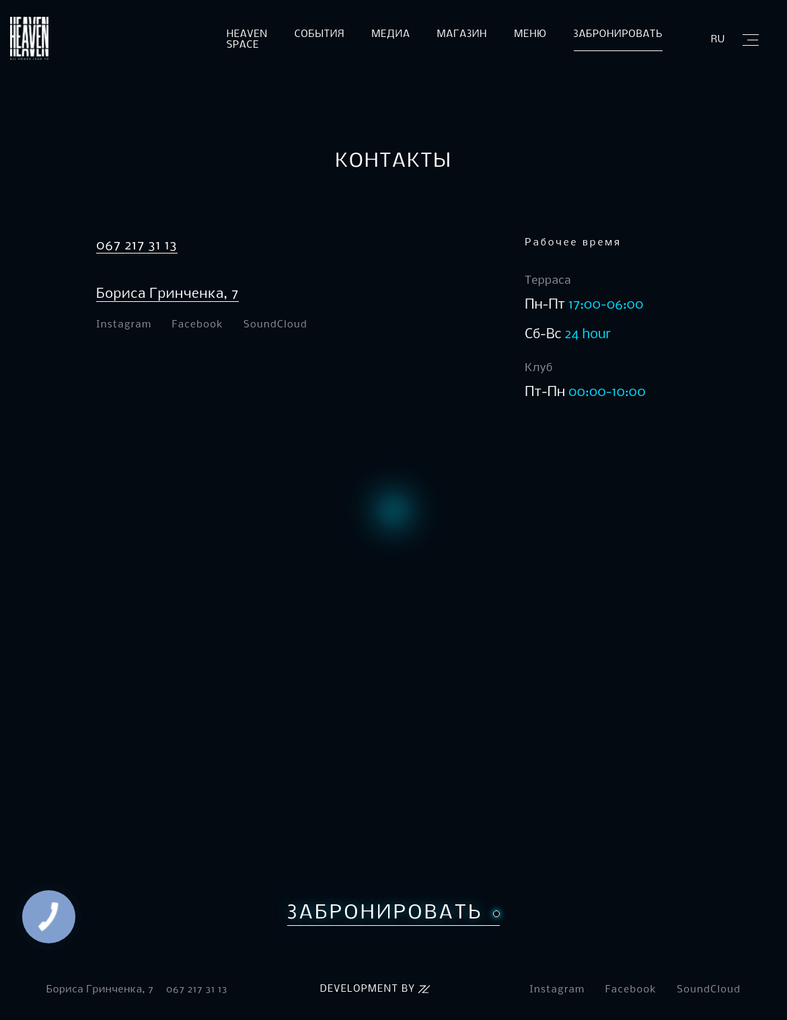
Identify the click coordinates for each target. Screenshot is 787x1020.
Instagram (124, 324)
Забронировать (618, 34)
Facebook (197, 324)
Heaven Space (247, 40)
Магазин (462, 34)
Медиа (390, 34)
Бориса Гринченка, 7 (167, 294)
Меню (530, 34)
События (319, 34)
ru (718, 39)
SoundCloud (275, 324)
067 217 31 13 (136, 246)
